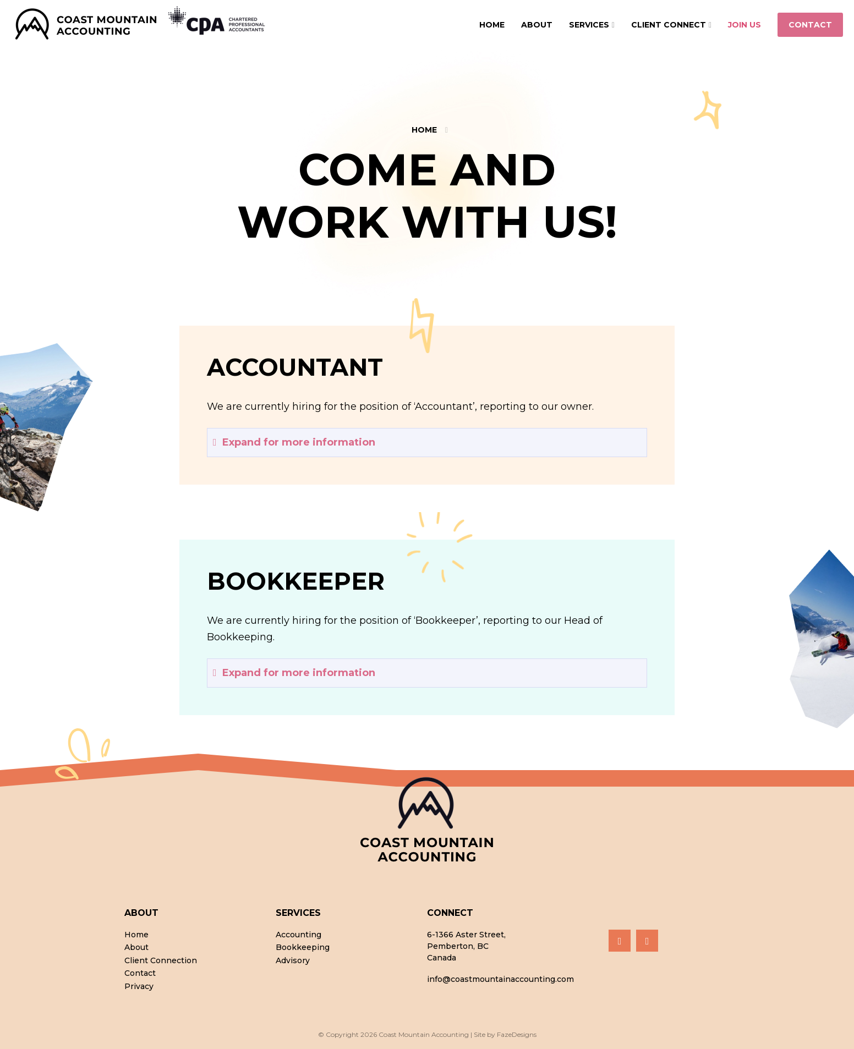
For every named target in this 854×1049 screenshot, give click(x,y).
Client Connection (160, 961)
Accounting (298, 935)
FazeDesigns (517, 1034)
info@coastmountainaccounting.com (500, 979)
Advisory (293, 961)
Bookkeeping (303, 947)
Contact (810, 25)
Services (589, 25)
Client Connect (668, 25)
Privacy (139, 986)
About (536, 25)
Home (492, 25)
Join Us (744, 25)
